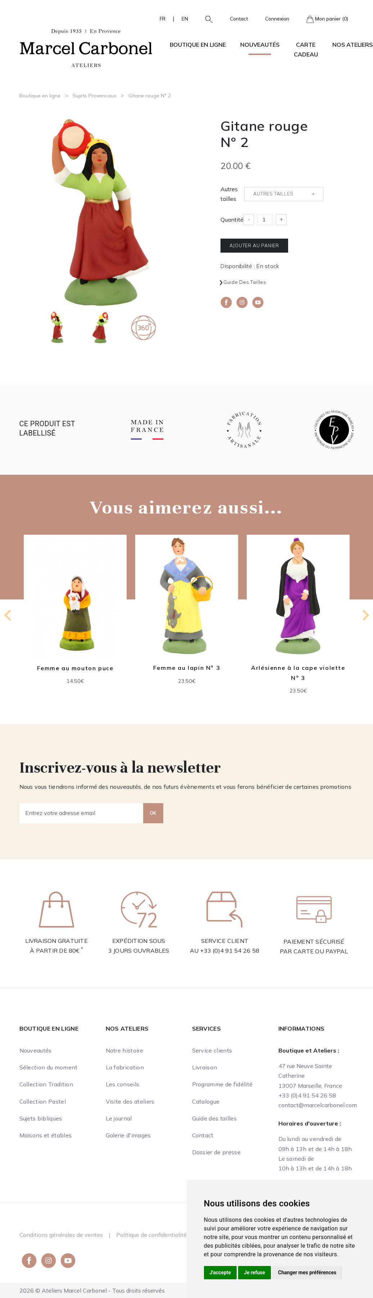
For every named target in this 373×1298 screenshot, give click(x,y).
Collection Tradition (46, 1084)
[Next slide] (365, 615)
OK (153, 813)
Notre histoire (124, 1050)
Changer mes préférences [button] (307, 1272)
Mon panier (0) (327, 19)
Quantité (232, 219)
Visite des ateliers (130, 1101)
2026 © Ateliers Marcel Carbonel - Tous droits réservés (92, 1290)
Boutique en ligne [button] (198, 44)
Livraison (204, 1067)
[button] (206, 18)
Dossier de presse (216, 1152)
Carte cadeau (306, 49)
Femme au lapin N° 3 (186, 668)
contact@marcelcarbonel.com (317, 1105)
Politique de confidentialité (151, 1234)
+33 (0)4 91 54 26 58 (229, 950)
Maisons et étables (45, 1135)
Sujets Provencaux (94, 95)
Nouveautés (259, 44)
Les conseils (123, 1084)
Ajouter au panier (254, 245)
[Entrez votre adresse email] (81, 813)
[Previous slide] (8, 615)
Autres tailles (229, 193)
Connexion (277, 18)
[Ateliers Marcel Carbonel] (86, 47)
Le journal (119, 1118)
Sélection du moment (48, 1067)
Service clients (212, 1050)
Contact (239, 18)
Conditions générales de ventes (61, 1234)
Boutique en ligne (39, 95)
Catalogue (206, 1101)
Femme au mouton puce (75, 668)
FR (162, 18)
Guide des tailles (244, 282)
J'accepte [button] (220, 1272)
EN (185, 18)
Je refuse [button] (254, 1272)
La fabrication (125, 1067)
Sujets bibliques (40, 1118)
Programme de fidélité (222, 1084)
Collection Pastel (42, 1101)
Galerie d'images (128, 1135)
